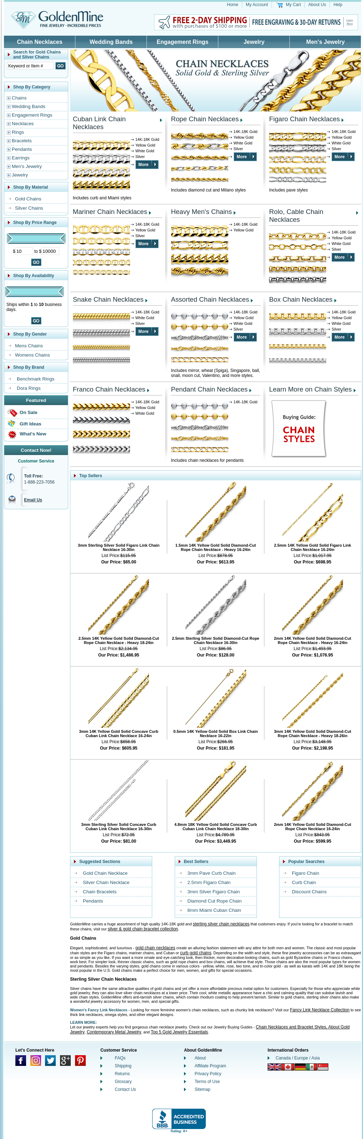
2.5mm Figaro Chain (209, 882)
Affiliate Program (210, 1065)
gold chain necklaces (155, 947)
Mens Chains (29, 345)
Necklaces (23, 123)
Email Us (33, 499)
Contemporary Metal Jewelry (114, 1032)
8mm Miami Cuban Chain (214, 910)
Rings (18, 132)
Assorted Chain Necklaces (210, 299)
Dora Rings (29, 388)
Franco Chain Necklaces (109, 389)
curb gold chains (195, 952)
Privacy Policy (208, 1073)
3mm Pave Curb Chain (212, 873)
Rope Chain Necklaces (205, 119)
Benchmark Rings (35, 379)
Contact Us (125, 1089)
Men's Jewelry (325, 42)
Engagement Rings (183, 42)
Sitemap (202, 1089)
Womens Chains (32, 355)
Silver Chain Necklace (106, 882)
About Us (317, 4)
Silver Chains (29, 208)
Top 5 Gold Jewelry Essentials (179, 1032)
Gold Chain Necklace (105, 873)
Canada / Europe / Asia (298, 1058)
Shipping (123, 1065)
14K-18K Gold (147, 139)
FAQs (120, 1058)
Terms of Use (207, 1081)
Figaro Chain (305, 873)
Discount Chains (309, 891)
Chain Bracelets (99, 891)
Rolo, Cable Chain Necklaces (296, 215)
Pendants (22, 149)
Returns (122, 1073)
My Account (257, 4)
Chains (19, 98)
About (200, 1058)
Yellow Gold (145, 145)
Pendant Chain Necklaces (209, 389)
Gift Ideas (30, 424)
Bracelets (22, 140)
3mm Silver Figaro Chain (214, 891)
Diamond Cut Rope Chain (215, 901)
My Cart (293, 4)
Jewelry (254, 42)
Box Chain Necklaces (300, 299)
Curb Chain (304, 882)
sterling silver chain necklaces (221, 923)
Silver (140, 156)
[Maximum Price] (50, 251)
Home (232, 4)
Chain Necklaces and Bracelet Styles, (292, 1027)
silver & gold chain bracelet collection (143, 928)
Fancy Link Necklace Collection (319, 1009)
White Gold (144, 151)
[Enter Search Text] (30, 66)
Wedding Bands (111, 42)
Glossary (123, 1081)
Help (337, 4)
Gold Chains (28, 198)
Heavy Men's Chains (201, 211)
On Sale (29, 412)
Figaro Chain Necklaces (304, 119)
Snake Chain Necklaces (108, 299)
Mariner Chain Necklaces (110, 211)
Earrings (21, 157)
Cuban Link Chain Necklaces (99, 123)
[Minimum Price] (24, 251)
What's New (33, 433)
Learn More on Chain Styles (310, 389)
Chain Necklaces (39, 42)
